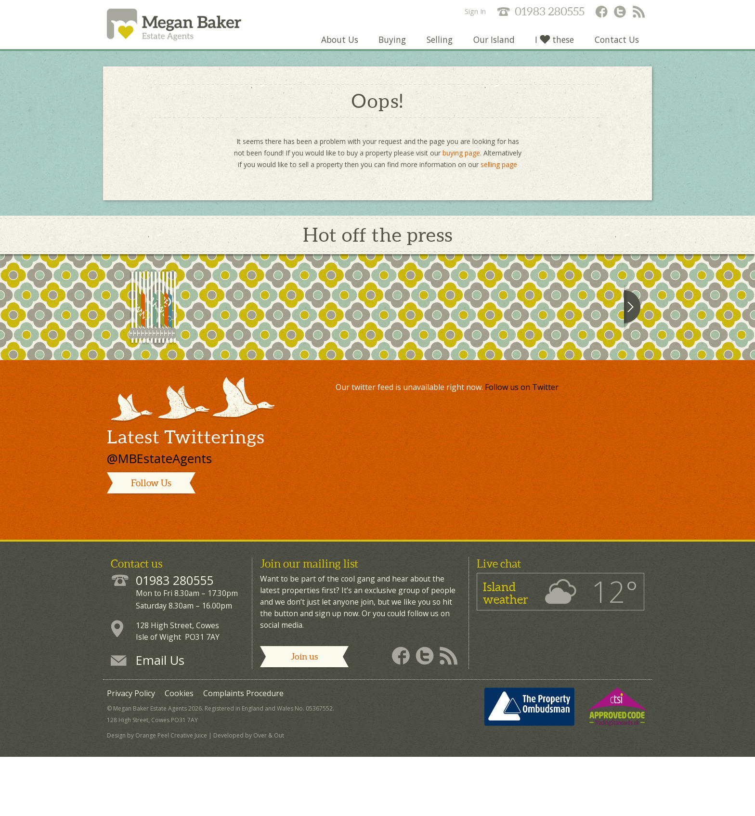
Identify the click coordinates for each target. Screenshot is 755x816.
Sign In (475, 11)
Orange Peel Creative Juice (171, 797)
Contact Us (616, 45)
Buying (389, 45)
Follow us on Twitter (522, 449)
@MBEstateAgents (159, 521)
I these (553, 45)
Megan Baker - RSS (639, 12)
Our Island (492, 45)
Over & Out (268, 797)
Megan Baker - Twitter (620, 12)
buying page (461, 158)
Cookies (179, 755)
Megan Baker (184, 27)
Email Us (160, 722)
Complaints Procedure (243, 755)
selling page (499, 170)
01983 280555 (550, 11)
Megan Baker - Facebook (601, 12)
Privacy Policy (131, 755)
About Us (335, 45)
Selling (437, 45)
